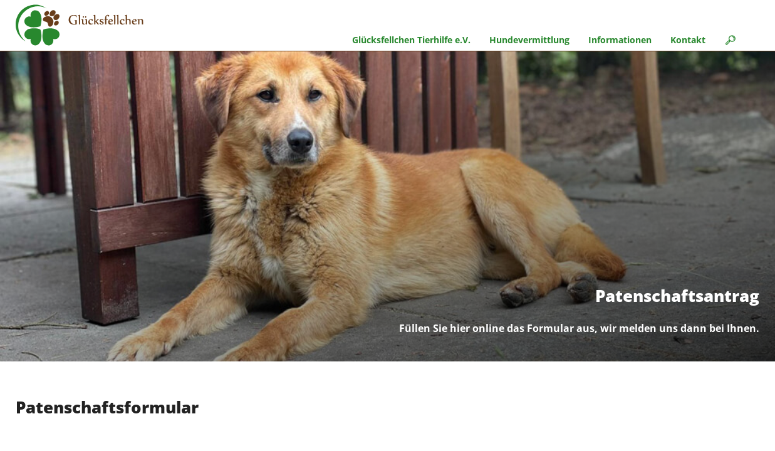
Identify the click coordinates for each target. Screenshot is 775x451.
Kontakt (687, 40)
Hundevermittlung (529, 40)
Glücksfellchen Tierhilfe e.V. (411, 40)
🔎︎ (730, 40)
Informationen (620, 40)
